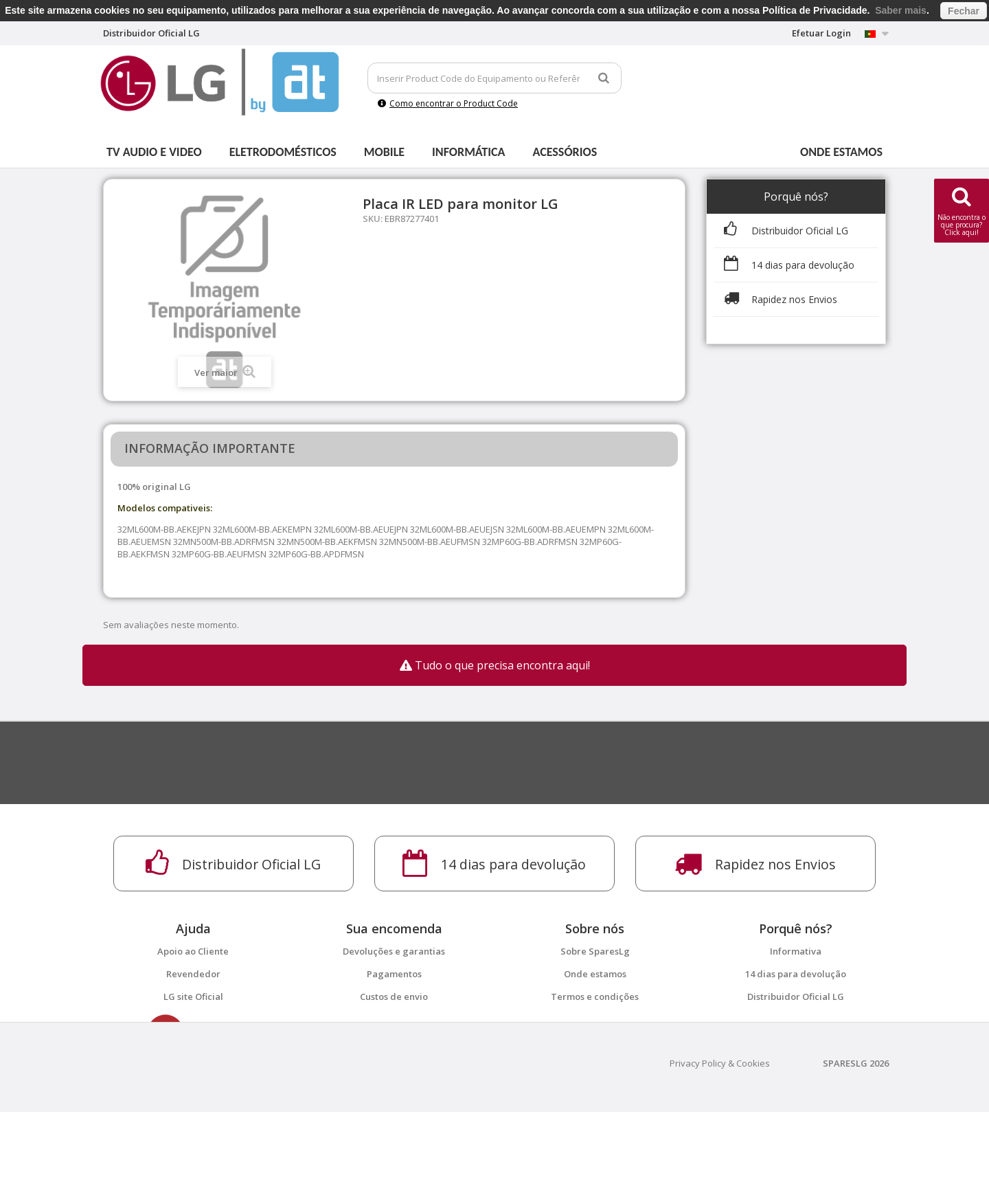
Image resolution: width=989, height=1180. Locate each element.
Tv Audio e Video (154, 151)
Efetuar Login (821, 33)
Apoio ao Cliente (193, 951)
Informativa (795, 951)
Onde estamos (841, 151)
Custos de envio (394, 996)
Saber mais (901, 10)
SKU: (373, 218)
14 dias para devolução (795, 974)
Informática (468, 151)
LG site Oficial (193, 996)
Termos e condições (595, 996)
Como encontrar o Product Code (448, 103)
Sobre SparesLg (595, 951)
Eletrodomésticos (283, 151)
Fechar (963, 10)
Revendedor (193, 974)
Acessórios (565, 151)
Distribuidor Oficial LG (795, 996)
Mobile (384, 151)
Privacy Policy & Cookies (720, 1131)
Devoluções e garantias (394, 951)
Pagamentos (394, 974)
